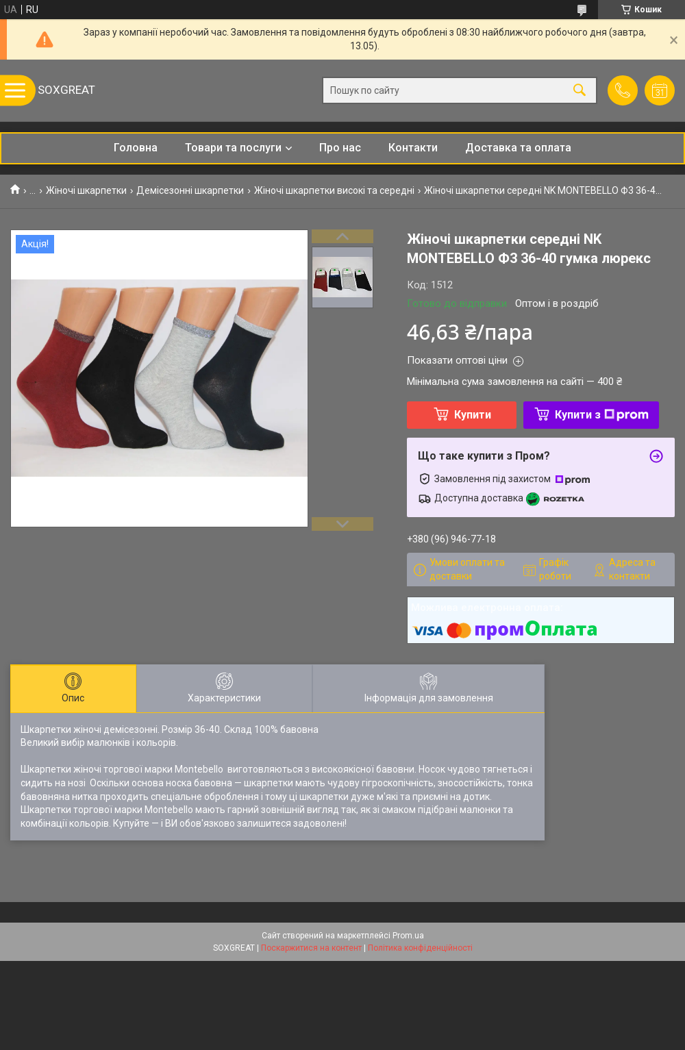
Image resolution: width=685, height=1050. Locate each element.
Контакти (413, 147)
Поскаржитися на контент (311, 948)
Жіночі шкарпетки (86, 190)
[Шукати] (579, 90)
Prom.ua (408, 935)
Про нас (340, 147)
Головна (136, 147)
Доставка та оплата (518, 147)
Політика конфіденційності (420, 948)
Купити (472, 414)
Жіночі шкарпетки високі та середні (334, 190)
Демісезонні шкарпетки (190, 190)
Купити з (602, 414)
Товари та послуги (233, 147)
